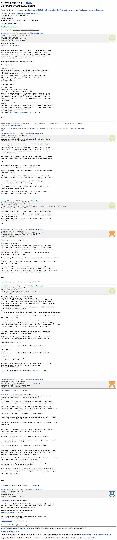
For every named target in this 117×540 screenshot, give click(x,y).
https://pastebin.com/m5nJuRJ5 (17, 112)
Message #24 (5, 229)
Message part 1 (7, 240)
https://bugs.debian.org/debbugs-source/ (97, 534)
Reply (3, 23)
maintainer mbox (34, 30)
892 (11, 19)
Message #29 (5, 286)
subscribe (10, 23)
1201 (7, 128)
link (20, 125)
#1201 (29, 2)
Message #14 (5, 133)
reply (41, 33)
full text (32, 33)
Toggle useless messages (9, 27)
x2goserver (12, 10)
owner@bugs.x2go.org (22, 528)
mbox (37, 33)
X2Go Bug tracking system (10, 531)
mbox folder (16, 30)
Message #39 (5, 489)
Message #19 (5, 201)
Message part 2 (7, 521)
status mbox (25, 30)
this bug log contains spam (20, 525)
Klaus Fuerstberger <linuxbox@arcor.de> (26, 13)
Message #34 (5, 379)
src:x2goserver (98, 10)
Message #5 (4, 33)
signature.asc (6, 282)
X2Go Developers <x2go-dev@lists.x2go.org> (55, 10)
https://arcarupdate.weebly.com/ (13, 513)
